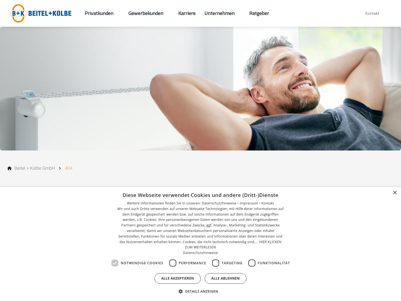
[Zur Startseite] (42, 13)
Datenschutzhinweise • (220, 203)
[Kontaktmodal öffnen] (368, 13)
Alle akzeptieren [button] (177, 278)
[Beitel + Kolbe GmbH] (34, 168)
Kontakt (267, 203)
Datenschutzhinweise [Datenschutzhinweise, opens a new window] (200, 252)
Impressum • (250, 203)
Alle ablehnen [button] (225, 278)
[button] (200, 291)
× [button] (395, 193)
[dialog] (200, 244)
